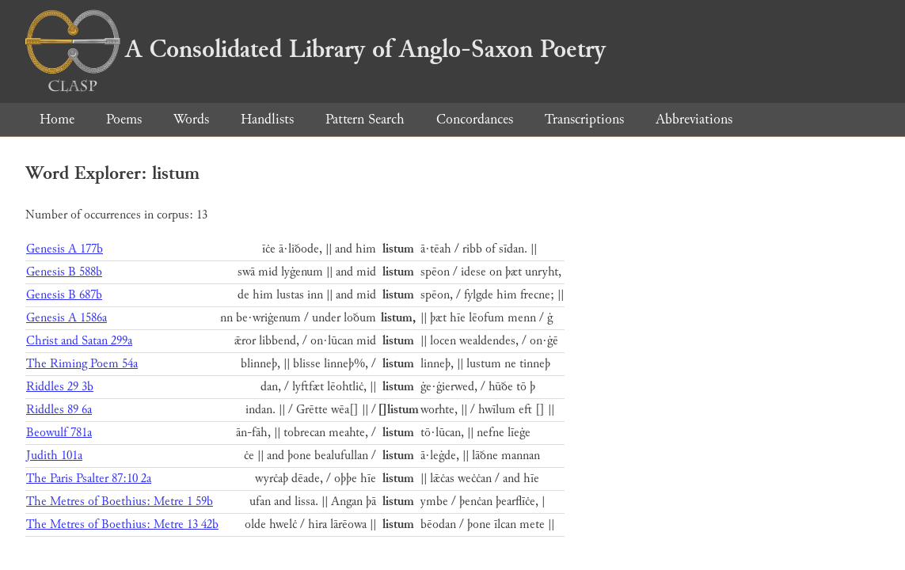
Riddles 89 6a (59, 410)
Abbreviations (694, 119)
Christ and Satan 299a (79, 341)
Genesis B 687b (64, 295)
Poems (124, 119)
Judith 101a (54, 455)
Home (57, 119)
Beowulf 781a (59, 433)
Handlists (267, 119)
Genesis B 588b (64, 272)
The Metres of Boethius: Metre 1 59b (119, 501)
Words (191, 119)
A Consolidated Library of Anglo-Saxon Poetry (315, 49)
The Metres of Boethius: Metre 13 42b (122, 524)
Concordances (474, 119)
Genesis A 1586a (66, 318)
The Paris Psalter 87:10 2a (88, 478)
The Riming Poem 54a (82, 364)
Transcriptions (584, 119)
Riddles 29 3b (59, 387)
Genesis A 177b (64, 249)
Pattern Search (365, 119)
